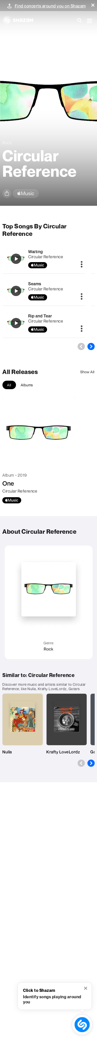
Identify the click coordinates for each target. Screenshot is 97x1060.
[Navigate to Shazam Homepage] (20, 20)
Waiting (35, 251)
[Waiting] (16, 259)
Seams (34, 283)
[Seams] (16, 291)
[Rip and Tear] (16, 323)
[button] (92, 5)
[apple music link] (26, 193)
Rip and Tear (40, 315)
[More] (81, 264)
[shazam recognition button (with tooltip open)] (82, 1024)
